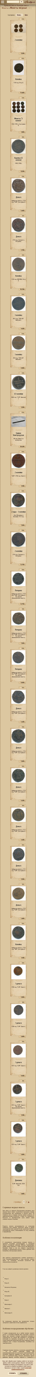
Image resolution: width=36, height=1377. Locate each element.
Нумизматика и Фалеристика (15, 5)
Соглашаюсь (23, 1373)
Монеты (5, 8)
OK (21, 2)
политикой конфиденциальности (21, 1368)
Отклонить (12, 1373)
